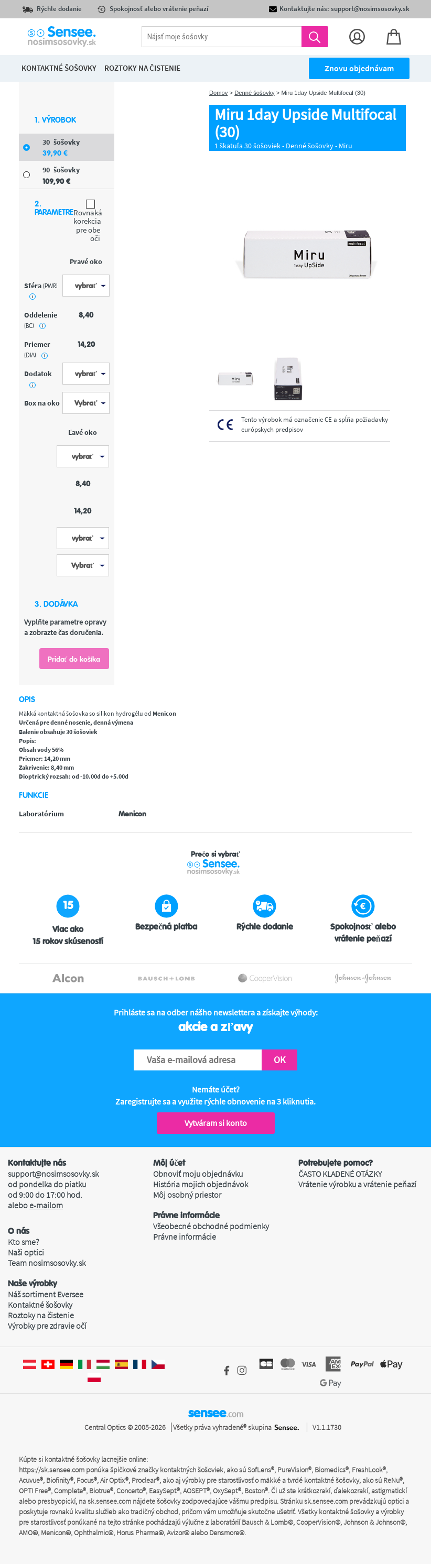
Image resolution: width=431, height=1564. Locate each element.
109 (56, 181)
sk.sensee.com (109, 1501)
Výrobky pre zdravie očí (47, 1325)
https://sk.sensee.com (51, 1469)
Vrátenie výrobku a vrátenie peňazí (357, 1184)
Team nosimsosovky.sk (46, 1262)
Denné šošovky (254, 93)
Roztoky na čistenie (41, 1315)
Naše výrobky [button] (32, 1283)
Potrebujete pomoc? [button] (335, 1163)
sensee (215, 1413)
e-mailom (46, 1205)
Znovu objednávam (359, 68)
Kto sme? (23, 1242)
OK (279, 1060)
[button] (80, 1231)
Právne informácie (184, 1236)
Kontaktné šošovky (40, 1304)
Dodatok (38, 378)
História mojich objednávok (200, 1184)
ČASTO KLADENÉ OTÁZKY (340, 1173)
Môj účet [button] (169, 1163)
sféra (41, 290)
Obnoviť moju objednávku (198, 1173)
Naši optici (26, 1252)
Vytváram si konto (216, 1123)
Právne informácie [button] (186, 1215)
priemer (37, 349)
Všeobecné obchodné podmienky (211, 1226)
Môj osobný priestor (187, 1194)
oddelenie (40, 320)
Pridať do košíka (74, 659)
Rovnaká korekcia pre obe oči (86, 221)
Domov (218, 93)
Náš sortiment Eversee (45, 1294)
